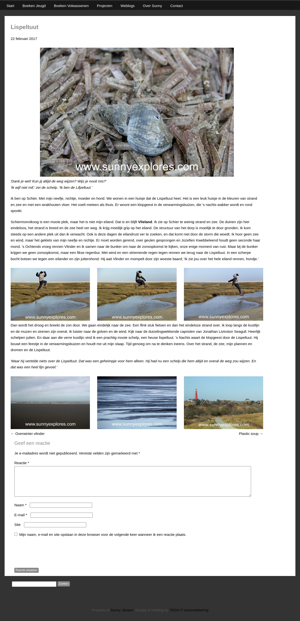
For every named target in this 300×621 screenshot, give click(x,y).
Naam (20, 511)
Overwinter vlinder (28, 434)
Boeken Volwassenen (71, 6)
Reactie (21, 463)
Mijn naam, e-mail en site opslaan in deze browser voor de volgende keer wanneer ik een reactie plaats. (102, 540)
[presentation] (51, 558)
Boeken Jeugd (34, 6)
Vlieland (145, 222)
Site (17, 530)
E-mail (20, 521)
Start (10, 6)
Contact (176, 6)
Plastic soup (251, 434)
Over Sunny (152, 6)
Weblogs (127, 6)
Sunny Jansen (121, 616)
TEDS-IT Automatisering (188, 616)
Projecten (104, 6)
